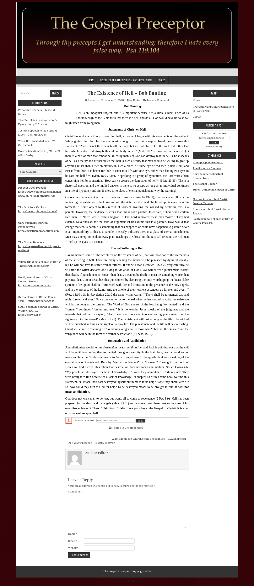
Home (91, 80)
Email (72, 541)
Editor (137, 100)
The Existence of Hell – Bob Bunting (127, 93)
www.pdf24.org (214, 146)
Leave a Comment (158, 100)
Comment (75, 491)
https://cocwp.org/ (29, 314)
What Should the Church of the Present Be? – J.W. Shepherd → (150, 438)
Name (72, 533)
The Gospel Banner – (206, 183)
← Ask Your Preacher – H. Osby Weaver (90, 442)
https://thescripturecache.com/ (37, 211)
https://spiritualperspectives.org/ (38, 230)
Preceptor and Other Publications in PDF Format (126, 80)
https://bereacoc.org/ (41, 300)
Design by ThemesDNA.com (127, 581)
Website (73, 547)
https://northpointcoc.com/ (34, 285)
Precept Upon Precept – (208, 162)
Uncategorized (134, 427)
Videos (162, 80)
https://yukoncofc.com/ (34, 265)
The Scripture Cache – (207, 168)
